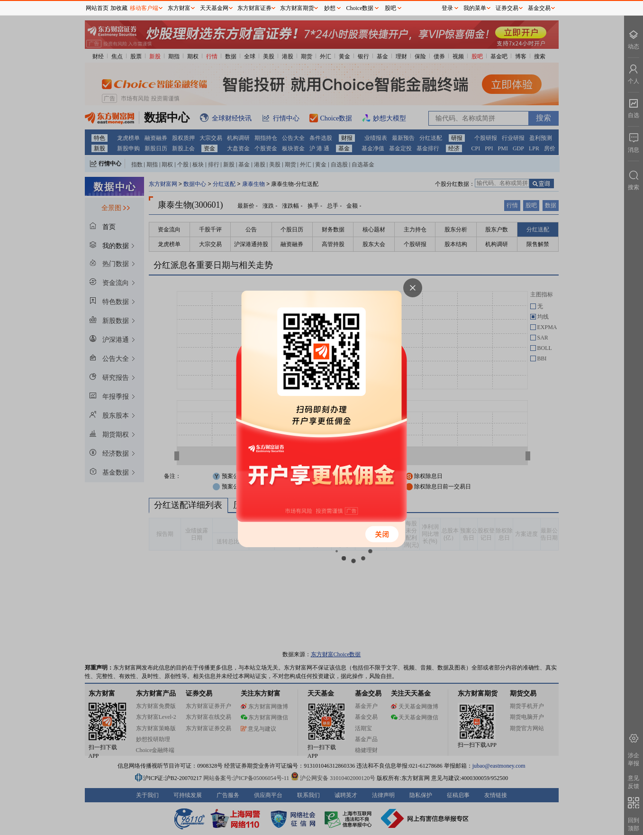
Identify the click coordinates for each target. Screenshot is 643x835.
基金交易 (539, 8)
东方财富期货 (297, 8)
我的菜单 (474, 8)
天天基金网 (214, 8)
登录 (447, 8)
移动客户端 (144, 8)
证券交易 (507, 8)
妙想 (329, 8)
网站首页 (97, 8)
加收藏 (118, 8)
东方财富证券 (254, 8)
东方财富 (179, 8)
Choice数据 (360, 8)
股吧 (390, 8)
